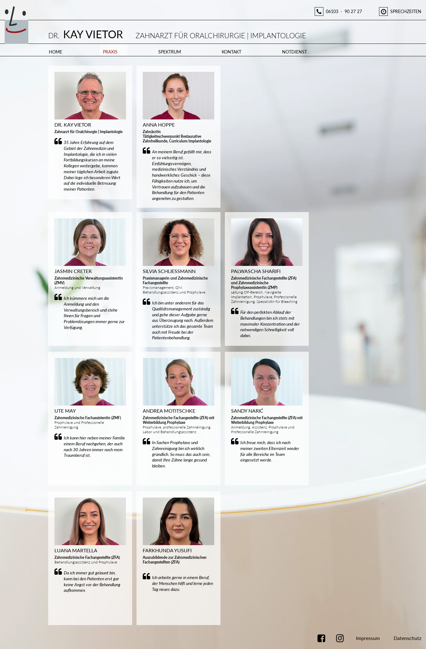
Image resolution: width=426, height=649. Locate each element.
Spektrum (169, 51)
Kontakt (231, 51)
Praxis (110, 51)
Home (55, 51)
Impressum (368, 638)
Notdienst (294, 51)
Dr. (177, 35)
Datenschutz (407, 638)
